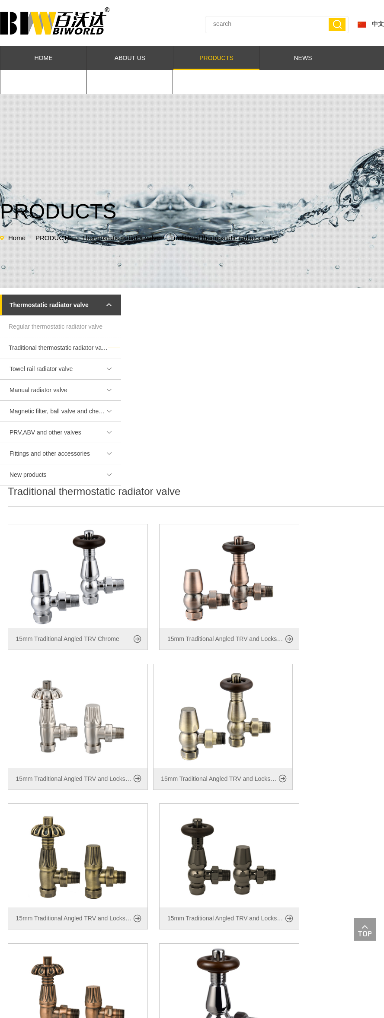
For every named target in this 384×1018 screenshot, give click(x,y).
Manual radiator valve (64, 390)
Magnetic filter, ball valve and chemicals (64, 411)
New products (64, 474)
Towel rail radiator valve (64, 369)
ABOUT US (130, 57)
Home (17, 237)
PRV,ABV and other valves (64, 432)
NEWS (303, 57)
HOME (44, 57)
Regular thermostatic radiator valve (55, 326)
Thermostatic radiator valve (121, 237)
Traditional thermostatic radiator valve (224, 237)
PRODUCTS (216, 57)
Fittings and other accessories (64, 453)
